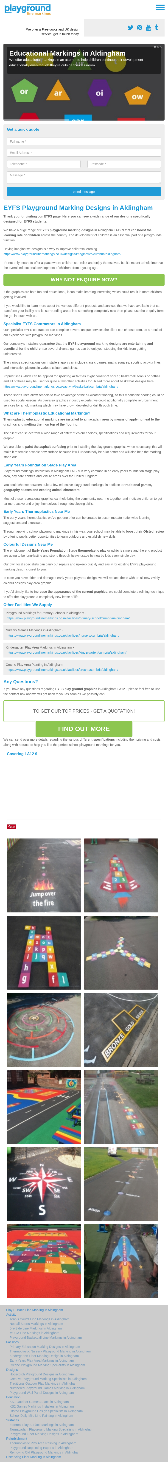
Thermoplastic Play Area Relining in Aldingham (43, 1443)
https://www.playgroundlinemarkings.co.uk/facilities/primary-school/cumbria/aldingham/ (68, 618)
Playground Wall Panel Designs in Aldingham (42, 1392)
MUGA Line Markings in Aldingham (34, 1333)
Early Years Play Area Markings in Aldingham (42, 1360)
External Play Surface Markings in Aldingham (42, 1425)
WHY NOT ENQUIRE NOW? (84, 279)
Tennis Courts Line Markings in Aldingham (40, 1319)
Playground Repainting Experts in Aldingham (41, 1448)
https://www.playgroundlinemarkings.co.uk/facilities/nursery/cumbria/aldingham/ (63, 635)
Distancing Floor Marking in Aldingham (33, 1457)
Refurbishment (16, 1438)
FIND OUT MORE (84, 728)
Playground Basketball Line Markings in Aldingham (46, 1337)
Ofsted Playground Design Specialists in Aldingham (46, 1411)
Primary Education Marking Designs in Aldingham (45, 1347)
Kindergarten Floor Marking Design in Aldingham (44, 1356)
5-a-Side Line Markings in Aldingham (36, 1328)
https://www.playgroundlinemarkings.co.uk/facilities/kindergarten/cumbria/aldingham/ (66, 652)
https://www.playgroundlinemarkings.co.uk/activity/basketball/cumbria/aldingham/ (60, 386)
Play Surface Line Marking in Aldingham (34, 1310)
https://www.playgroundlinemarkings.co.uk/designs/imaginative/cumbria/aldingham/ (62, 254)
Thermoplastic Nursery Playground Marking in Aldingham (50, 1351)
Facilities (12, 1342)
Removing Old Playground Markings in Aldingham (45, 1452)
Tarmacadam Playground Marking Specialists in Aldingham (51, 1429)
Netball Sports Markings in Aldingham (36, 1324)
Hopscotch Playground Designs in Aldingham (42, 1374)
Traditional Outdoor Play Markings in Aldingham (43, 1383)
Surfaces (12, 1420)
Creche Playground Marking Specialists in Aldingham (47, 1365)
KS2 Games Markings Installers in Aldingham (42, 1406)
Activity (11, 1314)
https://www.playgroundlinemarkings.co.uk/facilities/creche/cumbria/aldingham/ (62, 670)
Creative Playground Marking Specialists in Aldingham (48, 1379)
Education (13, 1397)
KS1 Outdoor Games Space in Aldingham (39, 1402)
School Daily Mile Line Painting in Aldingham (41, 1415)
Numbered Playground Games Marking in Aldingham (47, 1388)
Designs (12, 1370)
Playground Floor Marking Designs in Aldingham (44, 1434)
